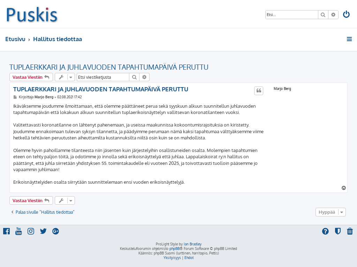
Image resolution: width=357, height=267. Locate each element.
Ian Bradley (193, 244)
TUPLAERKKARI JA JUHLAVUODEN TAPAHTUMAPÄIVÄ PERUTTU (108, 66)
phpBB (174, 248)
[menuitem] (347, 15)
